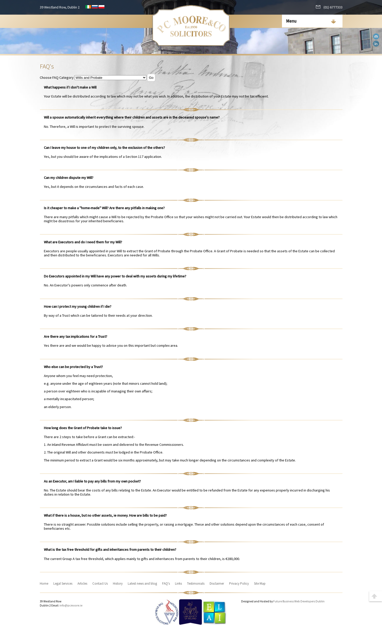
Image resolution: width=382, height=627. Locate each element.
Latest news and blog (142, 583)
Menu (291, 21)
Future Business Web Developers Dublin (299, 601)
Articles (82, 583)
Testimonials (195, 583)
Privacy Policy (239, 583)
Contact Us (100, 583)
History (118, 583)
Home (44, 583)
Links (178, 583)
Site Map (260, 583)
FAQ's (166, 583)
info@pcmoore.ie (71, 605)
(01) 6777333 (329, 7)
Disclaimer (217, 583)
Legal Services (62, 583)
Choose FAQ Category (57, 77)
